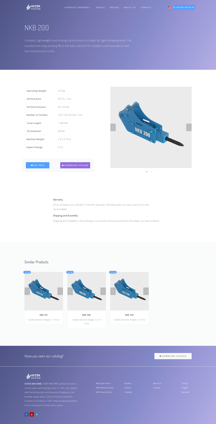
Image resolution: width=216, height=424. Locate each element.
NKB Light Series (104, 383)
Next (189, 127)
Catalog (128, 393)
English (185, 388)
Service (99, 5)
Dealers (114, 5)
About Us (130, 5)
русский (186, 393)
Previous (113, 127)
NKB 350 (129, 314)
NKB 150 (43, 314)
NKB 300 (86, 314)
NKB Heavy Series (105, 393)
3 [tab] (155, 171)
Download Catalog (75, 165)
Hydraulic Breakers (77, 5)
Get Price (38, 165)
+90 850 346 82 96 (186, 6)
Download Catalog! (172, 356)
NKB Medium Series (106, 388)
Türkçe (185, 383)
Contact (146, 5)
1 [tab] (146, 171)
